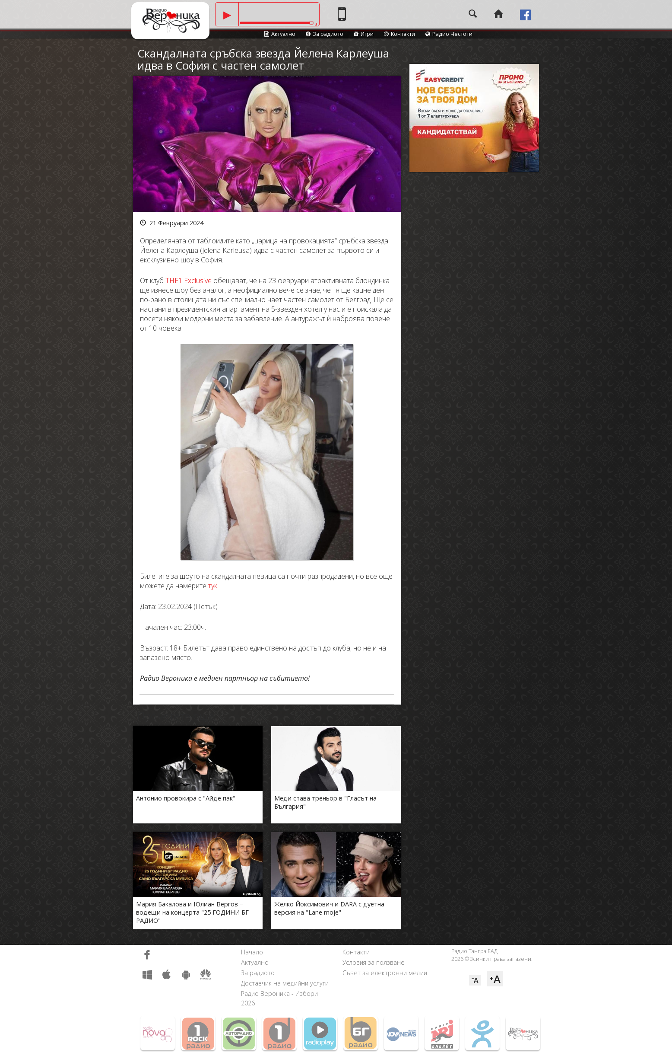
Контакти (399, 34)
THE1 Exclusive (188, 280)
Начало (252, 952)
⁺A (495, 979)
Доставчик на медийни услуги (285, 983)
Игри (364, 34)
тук (212, 585)
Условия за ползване (373, 962)
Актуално (279, 34)
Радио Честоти (448, 34)
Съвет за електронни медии (384, 973)
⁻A (475, 980)
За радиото (324, 34)
